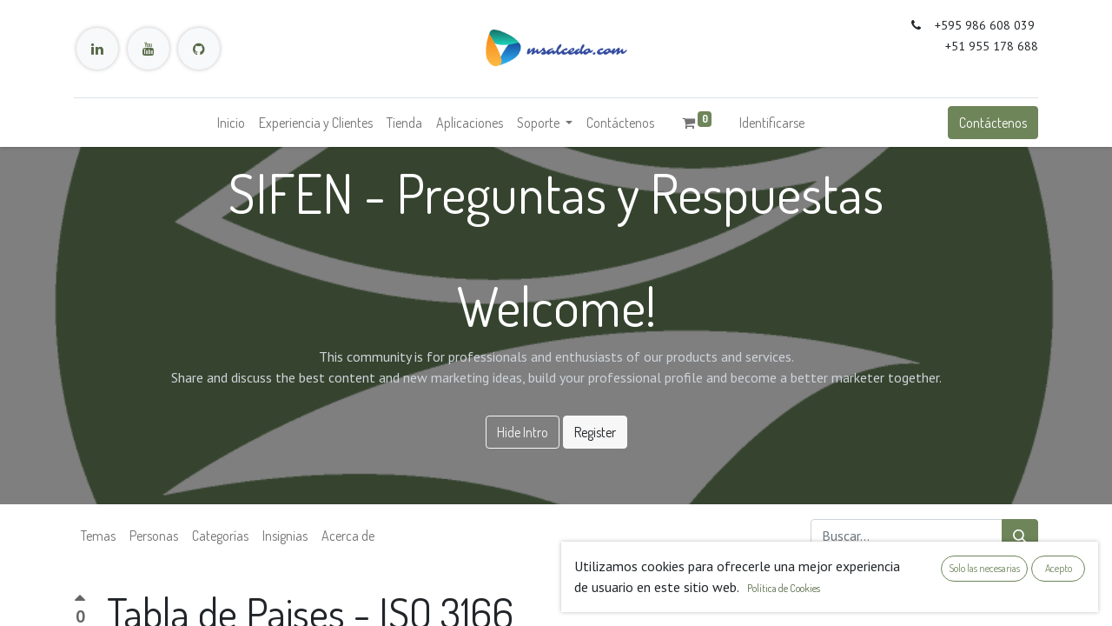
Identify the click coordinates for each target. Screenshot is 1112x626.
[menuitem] (231, 122)
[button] (1025, 600)
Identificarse (771, 122)
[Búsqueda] (1020, 535)
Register (595, 432)
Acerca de (347, 535)
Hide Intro (522, 432)
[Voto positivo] (80, 600)
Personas (153, 535)
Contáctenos (993, 122)
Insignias (285, 535)
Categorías (220, 535)
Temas (98, 535)
